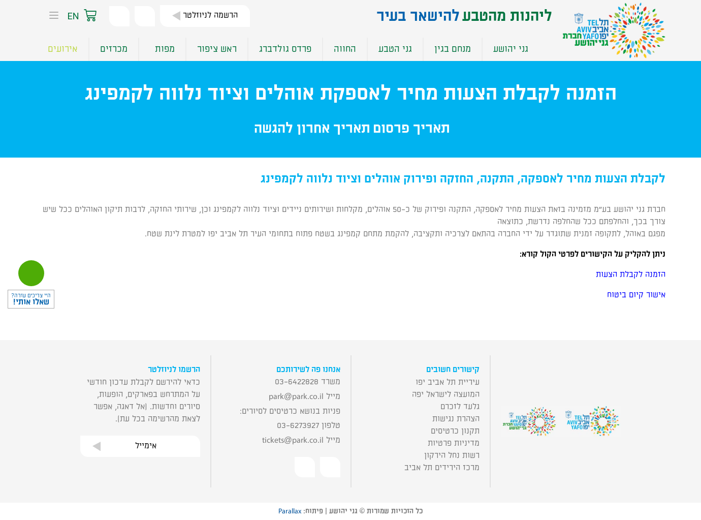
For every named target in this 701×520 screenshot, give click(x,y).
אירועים (63, 49)
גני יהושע (510, 49)
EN (73, 16)
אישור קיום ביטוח (636, 294)
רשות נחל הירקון (452, 455)
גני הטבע (395, 49)
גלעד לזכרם (460, 406)
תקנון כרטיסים (455, 431)
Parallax (289, 511)
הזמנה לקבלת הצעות (630, 274)
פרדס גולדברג (285, 49)
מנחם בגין (452, 49)
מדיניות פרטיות (454, 443)
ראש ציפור (217, 49)
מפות (162, 49)
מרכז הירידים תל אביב (442, 467)
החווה (345, 49)
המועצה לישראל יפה (446, 394)
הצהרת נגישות (456, 418)
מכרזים (114, 49)
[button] (100, 16)
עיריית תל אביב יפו (448, 382)
